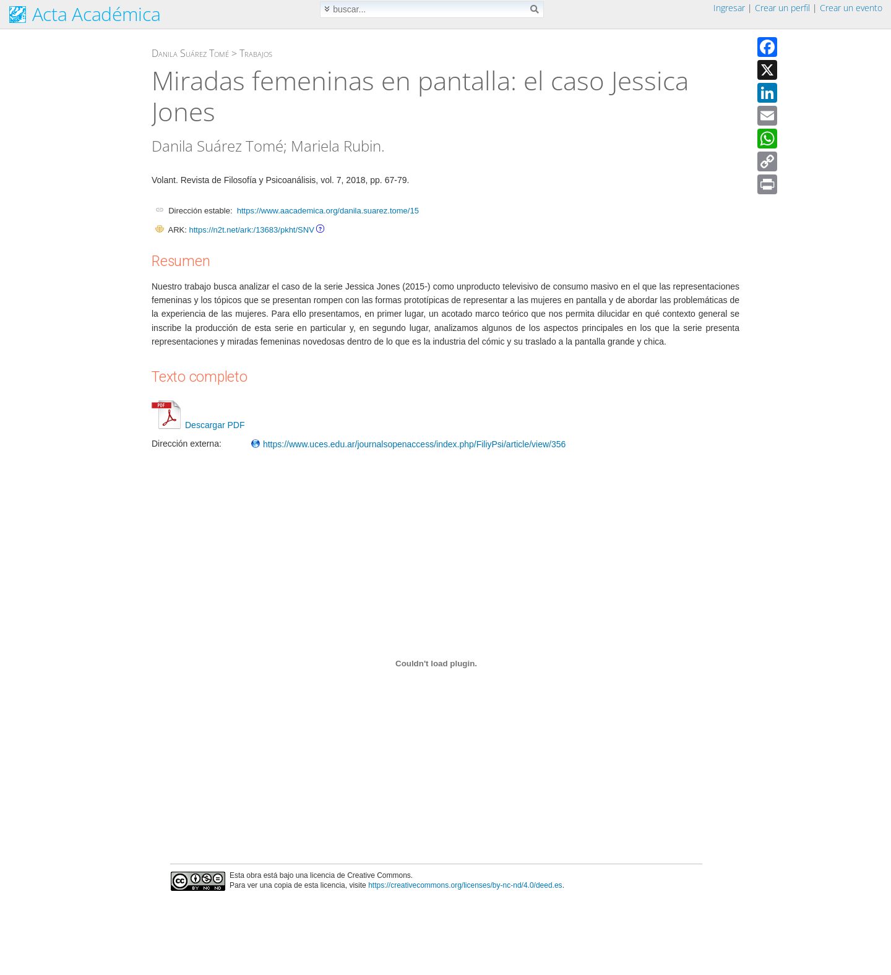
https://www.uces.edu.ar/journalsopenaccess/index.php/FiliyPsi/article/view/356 (408, 444)
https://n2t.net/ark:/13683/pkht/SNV (251, 229)
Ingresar (729, 8)
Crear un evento (851, 8)
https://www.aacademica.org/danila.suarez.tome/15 (328, 210)
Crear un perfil (782, 8)
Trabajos (255, 53)
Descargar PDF (198, 425)
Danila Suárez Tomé (190, 53)
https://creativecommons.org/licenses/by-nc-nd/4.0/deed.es (465, 885)
